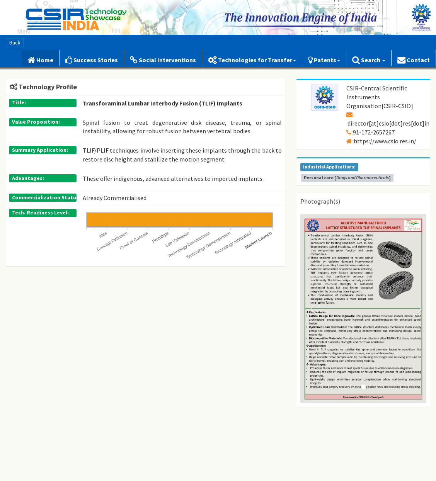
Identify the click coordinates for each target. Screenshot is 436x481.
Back (14, 42)
